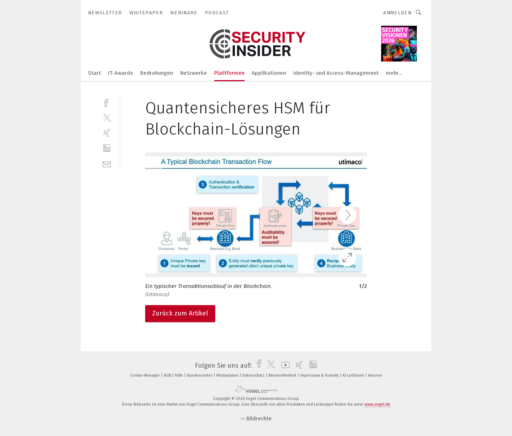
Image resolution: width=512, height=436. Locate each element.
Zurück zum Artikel (180, 313)
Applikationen (269, 73)
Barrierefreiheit (283, 375)
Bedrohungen (156, 73)
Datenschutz (254, 375)
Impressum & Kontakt (320, 375)
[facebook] (106, 102)
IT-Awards (120, 73)
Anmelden (397, 13)
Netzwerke (193, 73)
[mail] (106, 163)
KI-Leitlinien (354, 375)
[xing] (106, 132)
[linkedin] (106, 148)
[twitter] (106, 117)
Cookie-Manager (145, 375)
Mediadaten (228, 375)
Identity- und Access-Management (336, 73)
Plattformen (229, 73)
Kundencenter (200, 375)
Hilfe (179, 375)
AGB (168, 375)
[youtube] (284, 365)
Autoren (375, 375)
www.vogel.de (377, 404)
